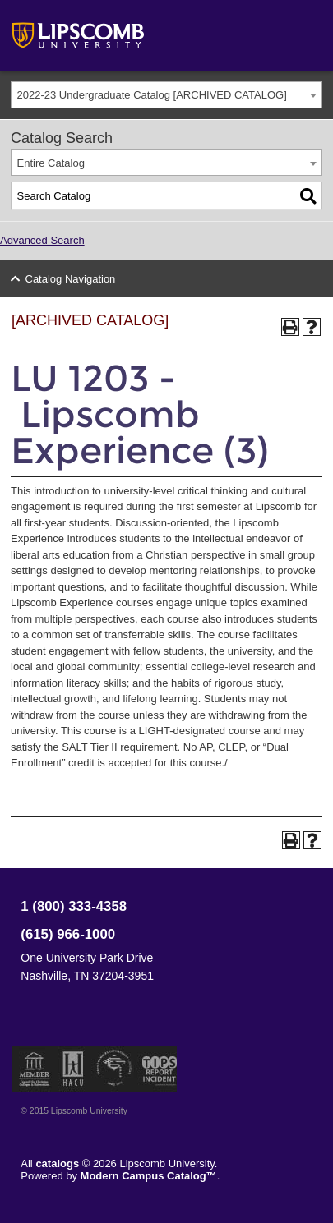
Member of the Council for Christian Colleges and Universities (34, 1069)
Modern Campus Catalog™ (149, 1176)
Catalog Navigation (70, 279)
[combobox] (166, 94)
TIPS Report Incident (158, 1069)
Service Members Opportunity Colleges (115, 1069)
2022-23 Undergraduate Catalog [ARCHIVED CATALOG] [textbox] (152, 95)
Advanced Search (42, 240)
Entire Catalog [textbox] (51, 163)
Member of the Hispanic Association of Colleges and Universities (73, 1069)
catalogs (57, 1163)
